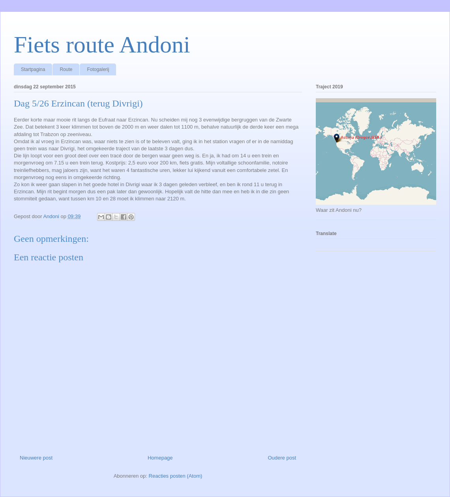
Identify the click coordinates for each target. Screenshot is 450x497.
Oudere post (282, 458)
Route (66, 69)
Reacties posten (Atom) (175, 476)
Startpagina (33, 69)
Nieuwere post (36, 458)
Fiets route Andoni (102, 45)
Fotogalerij (98, 69)
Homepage (160, 458)
